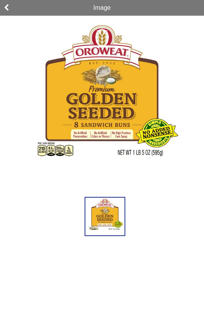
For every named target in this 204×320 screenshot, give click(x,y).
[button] (105, 216)
